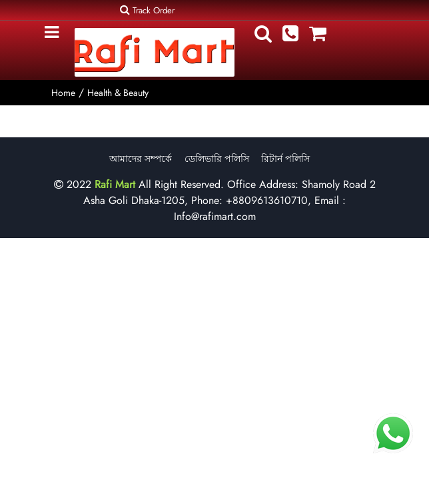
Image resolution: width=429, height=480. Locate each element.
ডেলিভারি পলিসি (217, 158)
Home (63, 92)
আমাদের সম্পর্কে (140, 158)
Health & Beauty (118, 92)
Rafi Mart (115, 184)
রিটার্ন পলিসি (285, 158)
